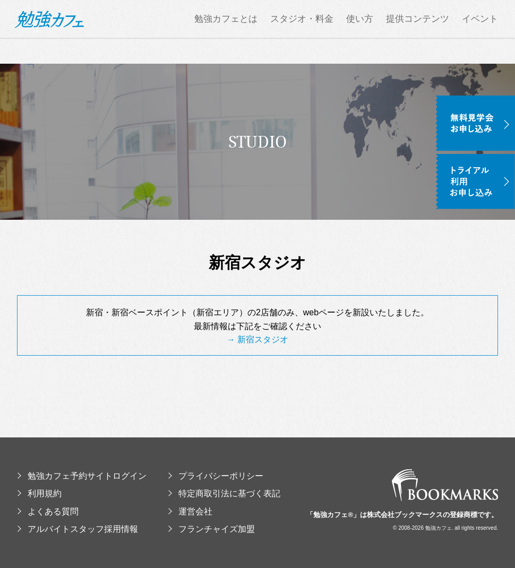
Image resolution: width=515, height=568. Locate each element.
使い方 (359, 32)
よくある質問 (48, 511)
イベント (480, 32)
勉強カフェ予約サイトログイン (82, 475)
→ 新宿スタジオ (257, 339)
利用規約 (39, 493)
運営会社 (190, 511)
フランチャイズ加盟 (211, 528)
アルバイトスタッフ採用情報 (77, 528)
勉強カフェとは (226, 32)
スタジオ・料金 (301, 32)
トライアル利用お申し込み (475, 181)
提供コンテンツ (417, 32)
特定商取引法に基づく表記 (224, 493)
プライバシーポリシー (215, 475)
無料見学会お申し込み (475, 123)
